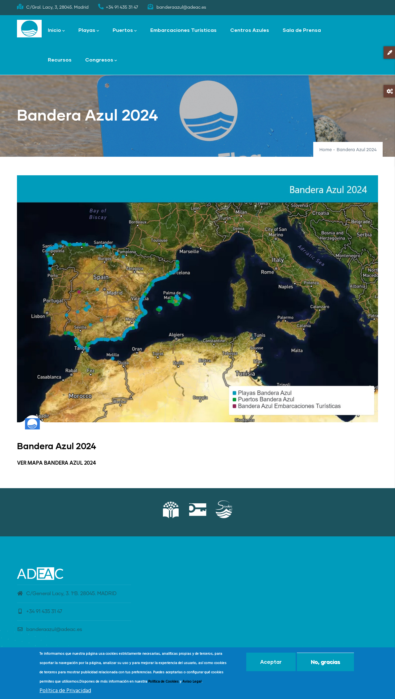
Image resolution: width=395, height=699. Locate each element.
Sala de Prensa (302, 30)
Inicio (56, 30)
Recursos (60, 59)
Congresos (101, 60)
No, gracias (325, 664)
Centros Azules (249, 30)
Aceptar (271, 664)
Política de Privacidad (65, 692)
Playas (88, 30)
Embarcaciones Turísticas (183, 30)
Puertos (125, 30)
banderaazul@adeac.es (49, 629)
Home (325, 150)
